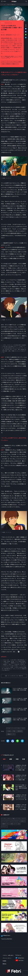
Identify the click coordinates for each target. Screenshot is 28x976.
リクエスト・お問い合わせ (8, 955)
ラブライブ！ (4, 826)
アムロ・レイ (4, 61)
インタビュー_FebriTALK (21, 818)
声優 (14, 731)
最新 (4, 759)
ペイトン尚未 (17, 823)
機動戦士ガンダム (11, 734)
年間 (23, 759)
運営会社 (4, 963)
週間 (10, 759)
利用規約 (4, 961)
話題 (12, 823)
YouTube (21, 960)
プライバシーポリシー (7, 958)
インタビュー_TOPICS (12, 61)
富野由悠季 (20, 731)
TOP (2, 4)
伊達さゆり (23, 821)
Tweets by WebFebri (6, 939)
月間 (17, 759)
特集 (4, 4)
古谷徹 (20, 61)
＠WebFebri (21, 958)
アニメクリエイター (5, 821)
